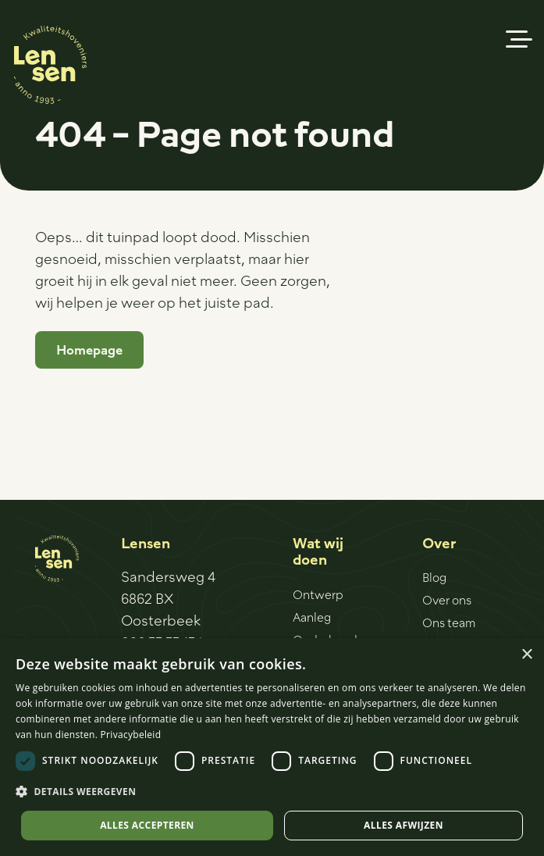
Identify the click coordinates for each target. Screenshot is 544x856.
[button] (519, 39)
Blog (434, 577)
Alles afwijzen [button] (403, 825)
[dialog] (272, 747)
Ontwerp (318, 594)
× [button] (526, 655)
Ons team (448, 622)
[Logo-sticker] (50, 65)
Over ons (446, 600)
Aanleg (312, 617)
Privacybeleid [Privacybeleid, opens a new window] (131, 734)
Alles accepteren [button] (147, 825)
